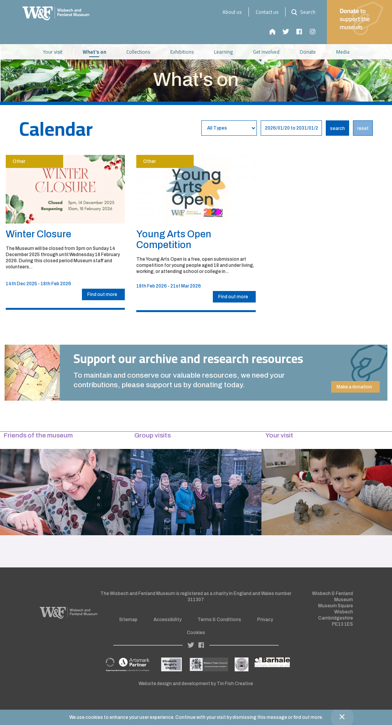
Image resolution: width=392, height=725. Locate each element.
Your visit (52, 51)
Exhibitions (182, 51)
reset (363, 128)
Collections (138, 51)
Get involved (266, 51)
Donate (308, 51)
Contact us (267, 11)
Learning (223, 51)
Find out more (102, 294)
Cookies (196, 632)
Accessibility (167, 619)
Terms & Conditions (219, 619)
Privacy (265, 619)
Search (302, 11)
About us (232, 11)
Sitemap (128, 619)
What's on (94, 51)
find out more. (308, 717)
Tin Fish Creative (235, 683)
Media (343, 51)
